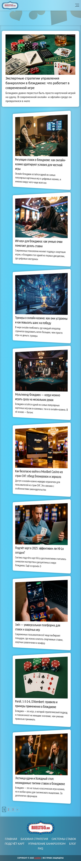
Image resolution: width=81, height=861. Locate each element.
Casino (37, 858)
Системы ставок (64, 839)
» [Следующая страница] (17, 809)
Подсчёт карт (14, 844)
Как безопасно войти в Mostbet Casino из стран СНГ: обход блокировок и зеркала (39, 474)
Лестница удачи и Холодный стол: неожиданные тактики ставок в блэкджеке (40, 781)
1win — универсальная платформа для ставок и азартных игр (39, 627)
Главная (11, 839)
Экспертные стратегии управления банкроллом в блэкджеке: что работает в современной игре (37, 83)
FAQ (40, 848)
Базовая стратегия (34, 839)
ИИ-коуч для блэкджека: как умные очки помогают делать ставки (39, 243)
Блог (72, 844)
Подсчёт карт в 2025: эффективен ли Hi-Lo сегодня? (40, 550)
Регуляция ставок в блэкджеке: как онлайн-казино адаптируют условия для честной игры (40, 164)
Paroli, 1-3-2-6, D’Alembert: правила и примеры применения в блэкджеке (38, 704)
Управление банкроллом (47, 844)
